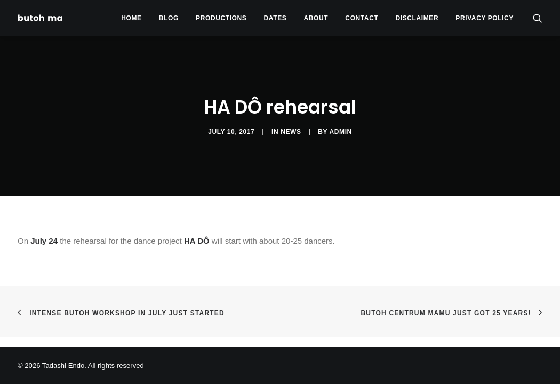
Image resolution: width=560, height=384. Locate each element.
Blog (169, 18)
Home (131, 18)
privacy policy (484, 18)
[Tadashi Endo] (41, 17)
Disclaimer (417, 18)
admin (341, 131)
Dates (275, 18)
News (291, 131)
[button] (537, 18)
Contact (361, 18)
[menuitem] (131, 18)
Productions (221, 18)
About (316, 18)
